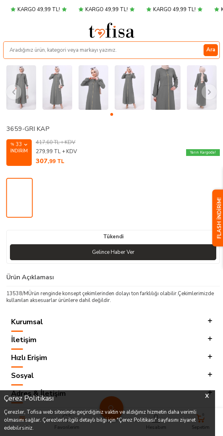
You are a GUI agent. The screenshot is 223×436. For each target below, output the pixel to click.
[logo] (111, 30)
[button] (111, 114)
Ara (210, 49)
